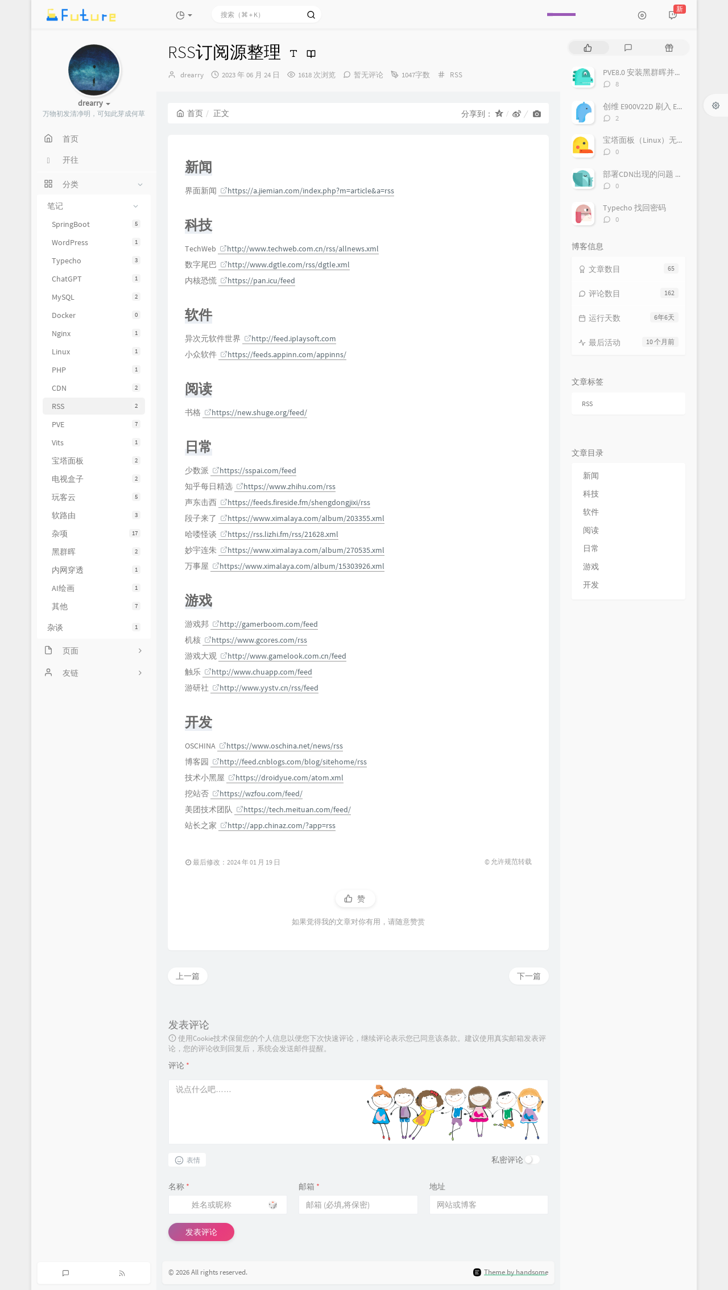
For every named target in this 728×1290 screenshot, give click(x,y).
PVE (96, 424)
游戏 (591, 566)
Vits (96, 442)
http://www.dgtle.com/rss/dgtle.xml (285, 264)
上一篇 (188, 976)
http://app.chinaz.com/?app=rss (278, 825)
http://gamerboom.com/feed (265, 624)
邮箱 (309, 1186)
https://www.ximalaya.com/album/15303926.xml (298, 566)
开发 (591, 585)
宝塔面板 (96, 461)
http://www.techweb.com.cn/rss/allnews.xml (299, 248)
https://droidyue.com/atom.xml (286, 777)
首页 (189, 113)
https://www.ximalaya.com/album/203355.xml (302, 518)
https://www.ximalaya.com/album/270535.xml (302, 550)
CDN (96, 388)
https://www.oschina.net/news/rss (281, 746)
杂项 (96, 533)
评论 (178, 1065)
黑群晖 (96, 552)
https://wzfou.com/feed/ (257, 793)
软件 (591, 512)
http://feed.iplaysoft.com (290, 338)
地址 (437, 1186)
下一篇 (529, 976)
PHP (96, 370)
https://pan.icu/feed (257, 280)
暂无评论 (368, 75)
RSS (96, 406)
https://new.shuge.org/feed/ (255, 412)
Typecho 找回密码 (634, 207)
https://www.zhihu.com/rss (286, 486)
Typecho (96, 260)
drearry (192, 75)
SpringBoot (96, 224)
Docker (96, 315)
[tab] (588, 47)
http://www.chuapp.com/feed (258, 672)
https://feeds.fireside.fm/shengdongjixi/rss (295, 502)
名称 (178, 1186)
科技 (591, 494)
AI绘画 (96, 588)
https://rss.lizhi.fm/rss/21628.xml (279, 534)
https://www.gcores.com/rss (255, 640)
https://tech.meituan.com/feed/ (293, 809)
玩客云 (96, 497)
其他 (96, 606)
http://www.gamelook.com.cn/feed (283, 656)
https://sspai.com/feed (254, 470)
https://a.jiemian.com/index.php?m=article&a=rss (307, 190)
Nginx (96, 333)
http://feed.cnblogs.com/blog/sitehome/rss (289, 761)
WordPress (96, 242)
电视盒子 (96, 479)
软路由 (96, 515)
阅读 (591, 530)
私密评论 (507, 1160)
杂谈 (93, 627)
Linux (96, 351)
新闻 (591, 475)
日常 (591, 548)
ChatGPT (96, 279)
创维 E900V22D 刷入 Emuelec (652, 106)
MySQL (96, 297)
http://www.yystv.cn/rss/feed (265, 688)
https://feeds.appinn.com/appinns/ (283, 354)
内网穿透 (96, 570)
